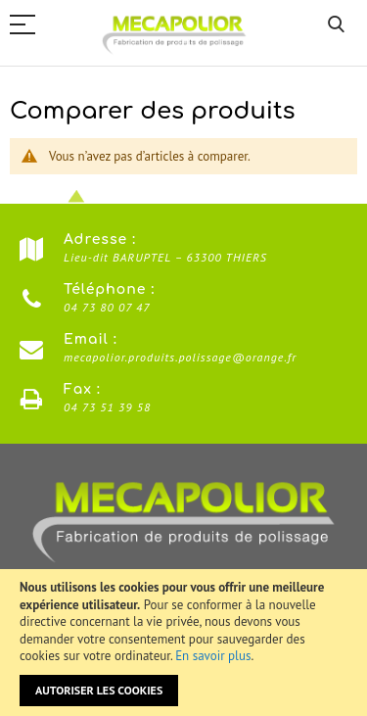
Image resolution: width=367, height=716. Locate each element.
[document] (183, 642)
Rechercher (336, 25)
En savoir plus (213, 655)
